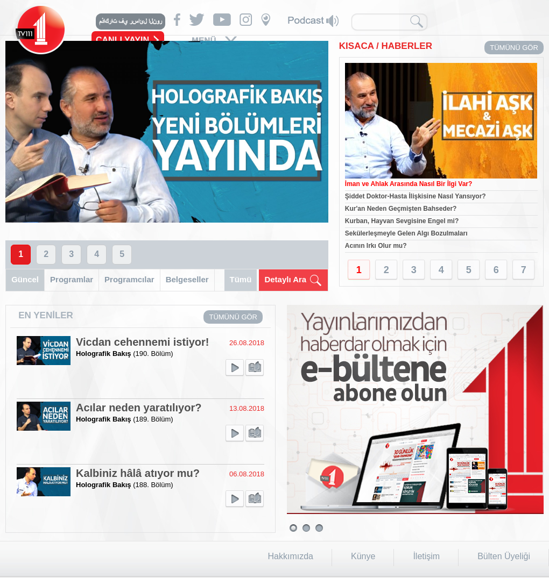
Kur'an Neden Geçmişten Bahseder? (401, 208)
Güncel (25, 279)
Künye (363, 556)
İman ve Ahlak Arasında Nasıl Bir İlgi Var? (409, 184)
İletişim (426, 556)
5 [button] (121, 254)
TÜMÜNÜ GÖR (514, 48)
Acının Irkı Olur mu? (376, 245)
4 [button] (96, 254)
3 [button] (71, 254)
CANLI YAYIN (122, 40)
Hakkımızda (290, 556)
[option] (166, 132)
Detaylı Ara (285, 279)
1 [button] (20, 254)
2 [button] (46, 254)
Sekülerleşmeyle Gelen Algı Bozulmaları (406, 233)
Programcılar (129, 279)
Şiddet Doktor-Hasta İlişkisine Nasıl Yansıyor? (415, 196)
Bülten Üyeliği (503, 556)
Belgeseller (187, 279)
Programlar (71, 279)
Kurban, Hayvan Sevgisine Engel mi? (402, 221)
